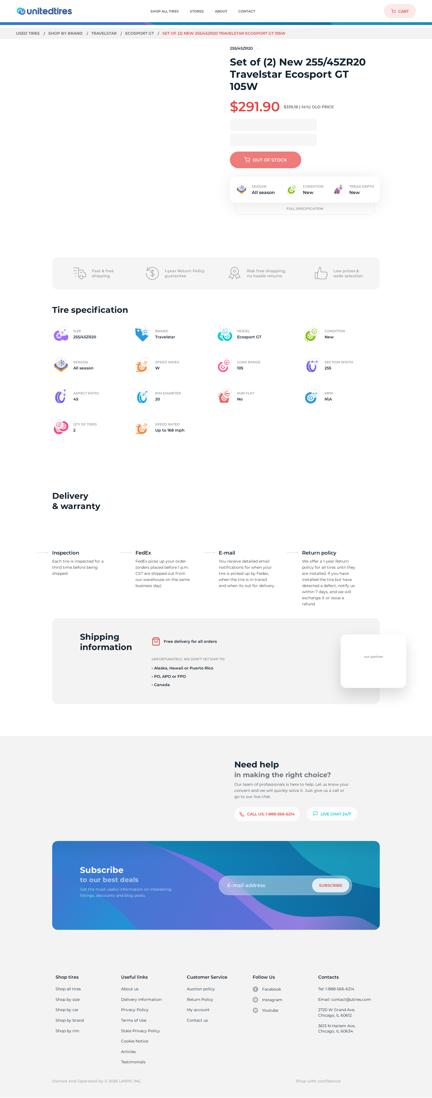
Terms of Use (133, 1020)
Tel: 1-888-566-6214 (336, 988)
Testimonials (133, 1061)
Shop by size (68, 999)
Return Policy (200, 999)
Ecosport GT (140, 33)
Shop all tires (68, 988)
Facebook (267, 989)
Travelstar (105, 33)
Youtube (265, 1010)
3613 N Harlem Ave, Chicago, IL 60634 (336, 1028)
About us (130, 988)
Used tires (28, 33)
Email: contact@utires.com (344, 999)
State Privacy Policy (140, 1030)
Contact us (197, 1020)
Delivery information (141, 999)
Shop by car (67, 1009)
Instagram (267, 1000)
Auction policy (201, 988)
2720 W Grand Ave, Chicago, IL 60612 (336, 1012)
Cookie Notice (134, 1041)
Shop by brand (66, 33)
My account (198, 1009)
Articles (128, 1051)
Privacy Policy (134, 1009)
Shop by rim (67, 1030)
